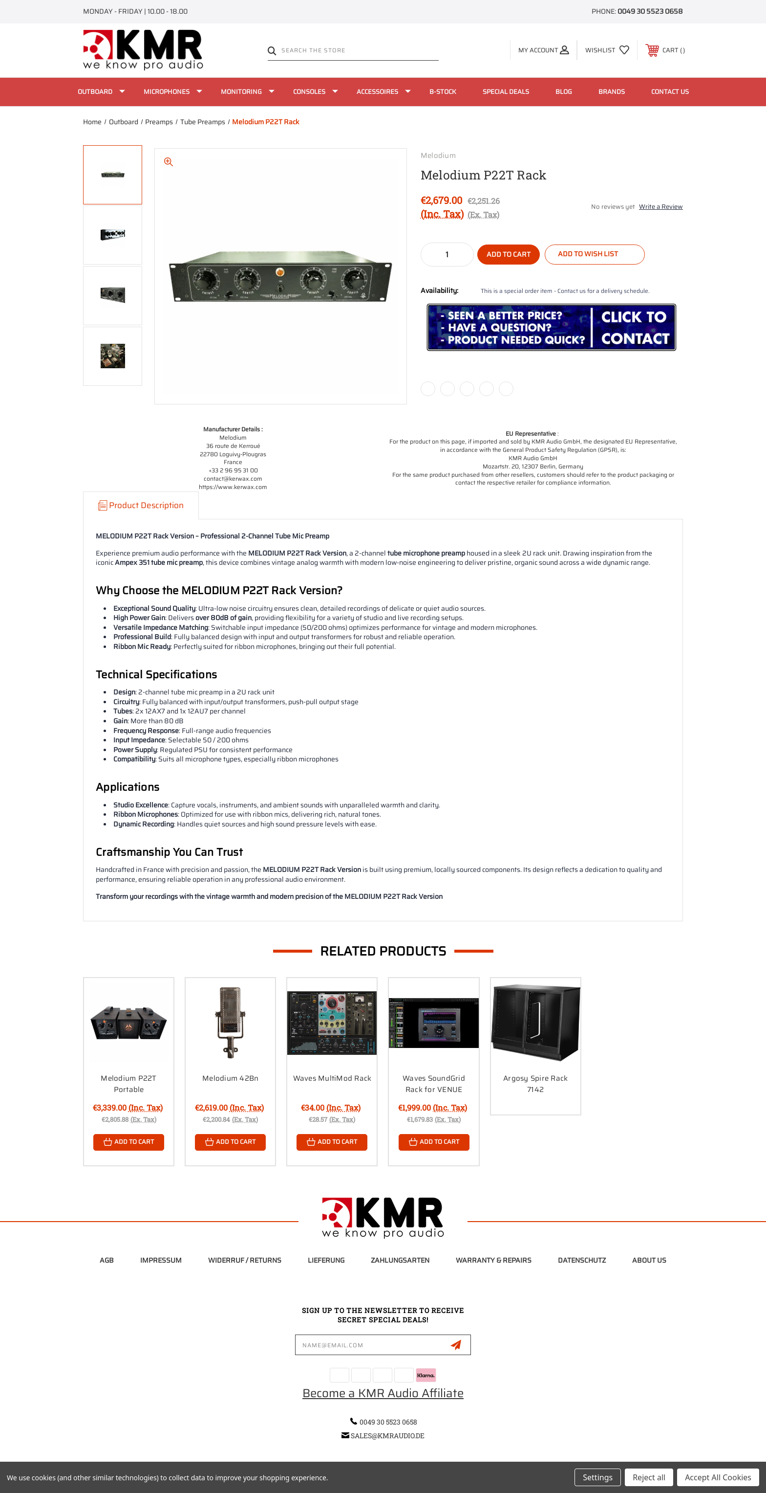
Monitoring (248, 92)
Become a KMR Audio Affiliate (383, 1393)
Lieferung (326, 1260)
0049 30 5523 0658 (650, 11)
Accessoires (384, 92)
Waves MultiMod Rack (332, 1078)
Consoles (315, 92)
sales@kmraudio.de (388, 1436)
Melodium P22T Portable (128, 1083)
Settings (598, 1477)
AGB (107, 1260)
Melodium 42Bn (230, 1078)
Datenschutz (582, 1260)
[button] (552, 327)
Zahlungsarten (400, 1260)
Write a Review (661, 206)
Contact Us (670, 92)
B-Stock (442, 92)
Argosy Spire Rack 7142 (535, 1083)
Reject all (649, 1477)
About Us (649, 1260)
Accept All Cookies (718, 1477)
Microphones (173, 92)
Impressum (161, 1260)
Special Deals (506, 92)
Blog (563, 92)
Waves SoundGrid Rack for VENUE (434, 1083)
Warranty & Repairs (494, 1260)
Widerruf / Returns (244, 1260)
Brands (611, 92)
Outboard (101, 92)
